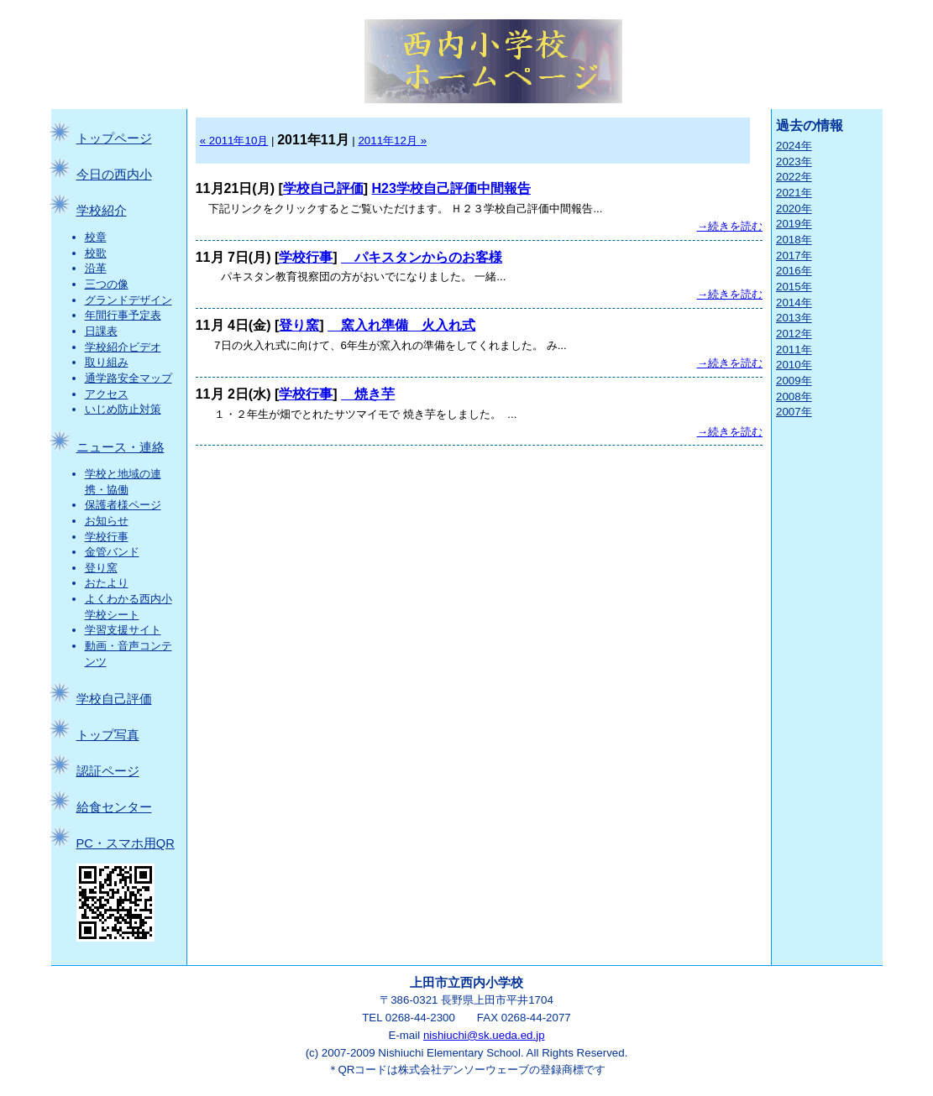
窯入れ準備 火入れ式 (401, 325)
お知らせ (106, 520)
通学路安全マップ (128, 378)
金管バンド (112, 551)
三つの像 (106, 284)
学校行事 (106, 536)
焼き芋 (368, 394)
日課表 (101, 331)
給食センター (114, 807)
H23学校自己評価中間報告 (451, 188)
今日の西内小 (114, 174)
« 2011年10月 (234, 140)
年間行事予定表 (123, 315)
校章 (96, 237)
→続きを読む (730, 226)
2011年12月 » (392, 140)
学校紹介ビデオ (123, 347)
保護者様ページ (123, 504)
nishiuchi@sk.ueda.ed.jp (484, 1035)
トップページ (114, 138)
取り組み (106, 362)
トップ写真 (107, 735)
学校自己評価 (114, 699)
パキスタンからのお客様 (421, 257)
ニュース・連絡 (120, 447)
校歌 (96, 253)
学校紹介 (101, 210)
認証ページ (107, 771)
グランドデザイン (128, 300)
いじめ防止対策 (123, 409)
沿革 (96, 268)
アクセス (106, 394)
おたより (106, 583)
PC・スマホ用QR (125, 843)
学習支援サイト (123, 630)
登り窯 (101, 567)
